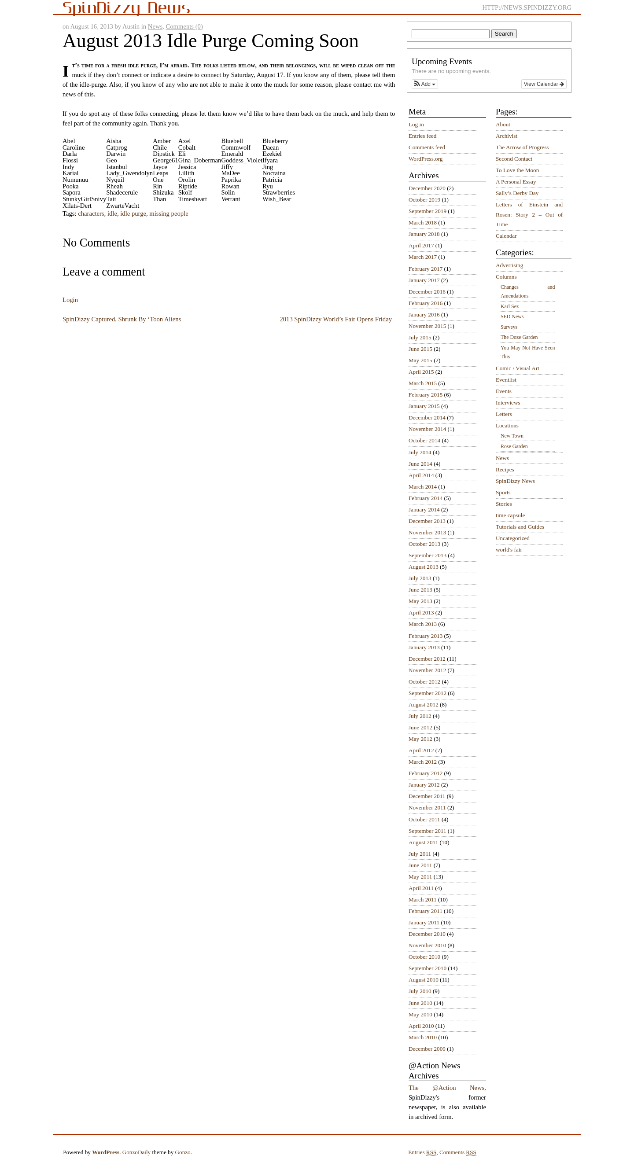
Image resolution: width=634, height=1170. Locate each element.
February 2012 (425, 773)
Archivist (506, 135)
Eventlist (506, 379)
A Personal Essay (516, 181)
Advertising (509, 265)
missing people (168, 213)
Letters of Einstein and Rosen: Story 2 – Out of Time (529, 214)
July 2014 (420, 452)
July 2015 (420, 337)
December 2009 (427, 1048)
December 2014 (427, 417)
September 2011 (427, 831)
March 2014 (423, 486)
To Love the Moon (517, 170)
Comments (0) (184, 26)
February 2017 (425, 268)
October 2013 (424, 544)
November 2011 (427, 807)
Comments (457, 1152)
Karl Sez (510, 306)
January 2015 (424, 406)
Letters (504, 414)
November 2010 (427, 945)
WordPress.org (425, 158)
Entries (422, 1152)
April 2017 (421, 245)
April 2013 (421, 612)
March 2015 (423, 383)
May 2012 (420, 739)
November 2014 (427, 429)
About (503, 124)
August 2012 (424, 704)
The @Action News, (447, 1087)
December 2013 (427, 521)
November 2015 (427, 326)
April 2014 (421, 475)
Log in (416, 124)
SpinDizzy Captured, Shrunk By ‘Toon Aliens (122, 319)
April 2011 (421, 888)
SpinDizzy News (515, 481)
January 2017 (424, 280)
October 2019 (424, 199)
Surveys (509, 327)
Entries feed (422, 135)
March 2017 (423, 257)
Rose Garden (514, 446)
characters (91, 213)
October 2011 (424, 819)
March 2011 (423, 899)
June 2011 (420, 865)
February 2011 (425, 911)
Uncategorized (513, 538)
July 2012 (420, 716)
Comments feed (427, 147)
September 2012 (427, 693)
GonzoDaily (136, 1152)
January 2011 (424, 922)
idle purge (133, 213)
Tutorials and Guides (520, 526)
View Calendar (544, 84)
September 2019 (427, 211)
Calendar (506, 235)
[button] (425, 84)
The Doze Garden (519, 337)
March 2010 (423, 1037)
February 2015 (425, 394)
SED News (512, 316)
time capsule (510, 515)
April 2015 (421, 371)
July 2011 (420, 853)
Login (70, 299)
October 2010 (424, 956)
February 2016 (425, 303)
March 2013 (423, 624)
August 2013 (424, 566)
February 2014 (425, 498)
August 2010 (424, 979)
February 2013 (425, 636)
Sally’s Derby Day (517, 193)
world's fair (509, 549)
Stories (504, 503)
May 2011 (420, 876)
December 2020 (427, 188)
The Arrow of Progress (522, 147)
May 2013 (420, 601)
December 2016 (427, 291)
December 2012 (427, 658)
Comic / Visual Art (517, 368)
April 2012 (421, 750)
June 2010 (420, 1003)
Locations (507, 425)
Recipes (505, 469)
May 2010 (420, 1014)
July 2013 (420, 578)
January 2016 (424, 314)
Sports (503, 492)
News (155, 26)
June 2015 (420, 349)
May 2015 (420, 360)
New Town (512, 436)
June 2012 (420, 727)
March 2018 (423, 222)
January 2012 (424, 784)
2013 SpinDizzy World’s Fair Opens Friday (336, 319)
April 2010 (421, 1026)
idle (112, 213)
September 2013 (427, 555)
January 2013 (424, 647)
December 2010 (427, 934)
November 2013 (427, 532)
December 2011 (427, 796)
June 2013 (420, 589)
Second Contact (514, 158)
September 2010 (427, 968)
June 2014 (420, 463)
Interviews (508, 402)
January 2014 (424, 509)
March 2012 (423, 761)
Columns (506, 276)
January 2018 (424, 234)
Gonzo (183, 1152)
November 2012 (427, 670)
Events (504, 391)
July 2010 (420, 991)
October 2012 (424, 681)
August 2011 (423, 842)
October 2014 (424, 440)
